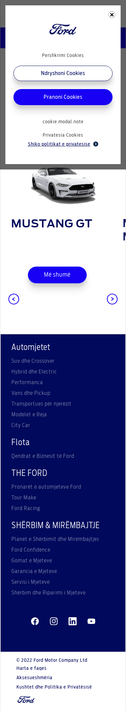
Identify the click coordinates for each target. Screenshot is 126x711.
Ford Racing (25, 508)
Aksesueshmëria (34, 678)
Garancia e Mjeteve (34, 571)
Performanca (27, 382)
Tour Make (23, 497)
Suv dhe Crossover (33, 361)
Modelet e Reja (29, 414)
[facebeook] (35, 622)
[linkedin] (73, 622)
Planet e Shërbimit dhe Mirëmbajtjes (55, 539)
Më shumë (57, 275)
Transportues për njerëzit (41, 404)
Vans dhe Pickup (30, 393)
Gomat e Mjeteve (31, 560)
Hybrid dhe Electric (34, 371)
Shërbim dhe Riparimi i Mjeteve (48, 592)
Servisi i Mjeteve (30, 582)
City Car (20, 425)
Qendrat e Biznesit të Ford (42, 456)
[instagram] (54, 622)
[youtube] (91, 622)
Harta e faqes (31, 668)
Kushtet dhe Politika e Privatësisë (54, 687)
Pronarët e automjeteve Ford (46, 487)
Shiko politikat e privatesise (63, 144)
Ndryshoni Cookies (63, 73)
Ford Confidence (30, 550)
